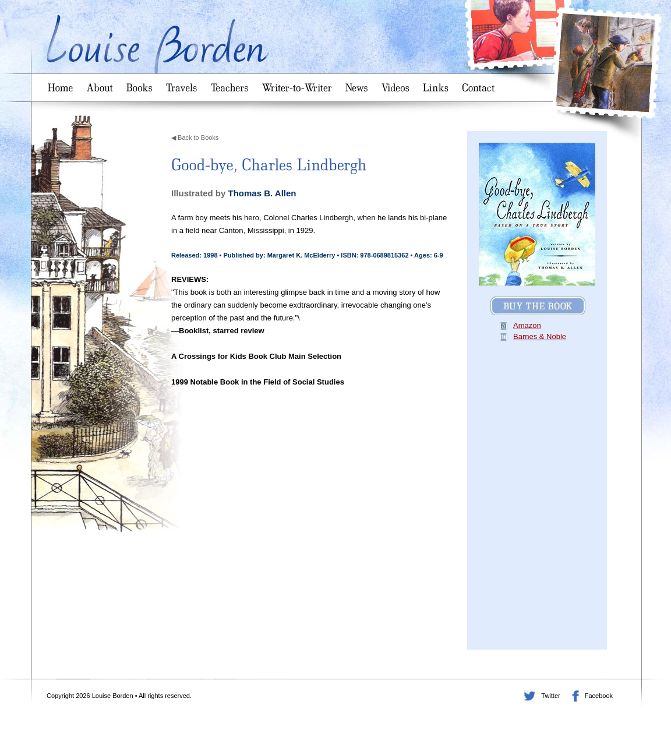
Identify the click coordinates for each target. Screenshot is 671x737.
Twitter (529, 696)
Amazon (527, 325)
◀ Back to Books (194, 137)
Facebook (575, 696)
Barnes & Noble (539, 336)
